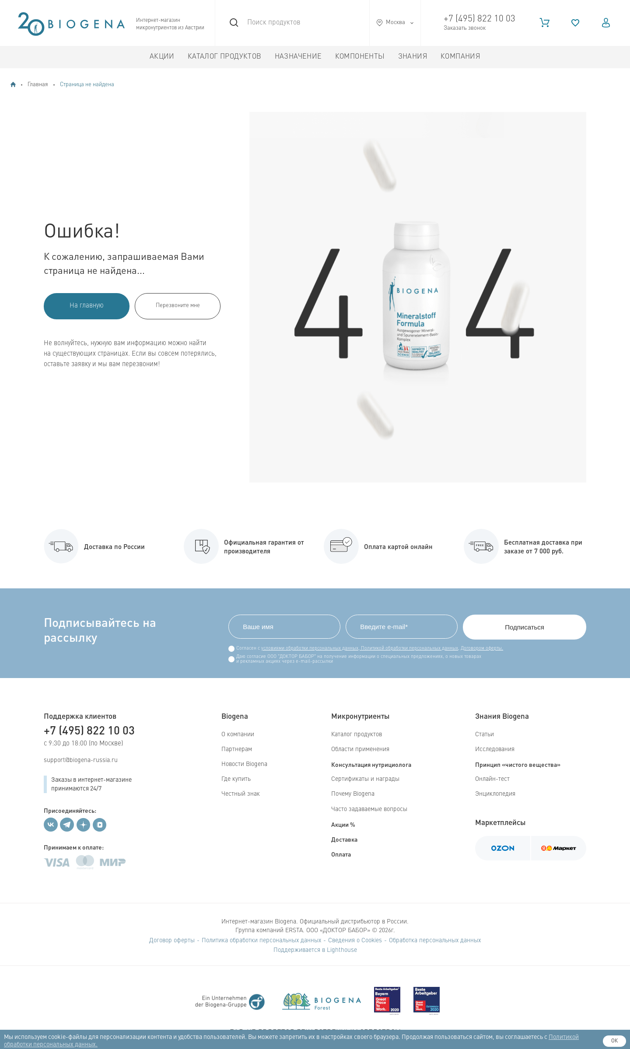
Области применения (360, 749)
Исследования (494, 749)
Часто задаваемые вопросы (369, 809)
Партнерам (236, 749)
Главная (38, 84)
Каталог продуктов (225, 56)
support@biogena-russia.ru (81, 760)
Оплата (341, 854)
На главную (87, 306)
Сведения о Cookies (355, 940)
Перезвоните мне (178, 305)
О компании (237, 734)
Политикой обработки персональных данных (409, 648)
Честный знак (240, 794)
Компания (460, 56)
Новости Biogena (244, 764)
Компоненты (360, 56)
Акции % (343, 824)
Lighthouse (342, 950)
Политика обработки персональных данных (261, 940)
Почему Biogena (352, 794)
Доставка (344, 839)
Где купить (236, 779)
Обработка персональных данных (435, 940)
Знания (412, 56)
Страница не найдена (87, 84)
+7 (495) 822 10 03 (479, 19)
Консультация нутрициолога (371, 764)
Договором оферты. (482, 648)
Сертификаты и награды (365, 779)
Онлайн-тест (492, 779)
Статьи (484, 734)
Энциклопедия (495, 794)
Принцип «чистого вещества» (517, 764)
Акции (162, 56)
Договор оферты (172, 940)
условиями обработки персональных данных (309, 648)
